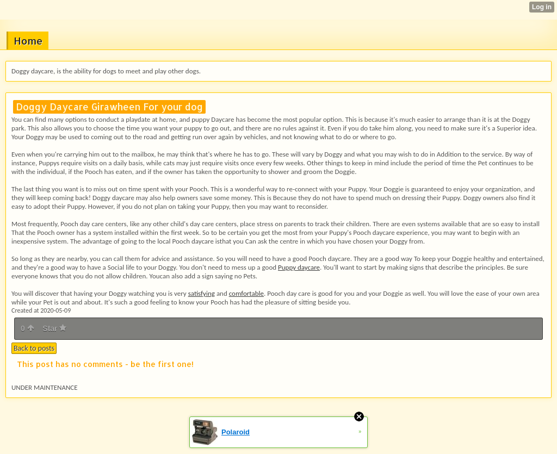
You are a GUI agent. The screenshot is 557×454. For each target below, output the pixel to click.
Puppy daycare (299, 267)
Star (54, 328)
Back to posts (34, 348)
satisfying (201, 293)
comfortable (246, 293)
